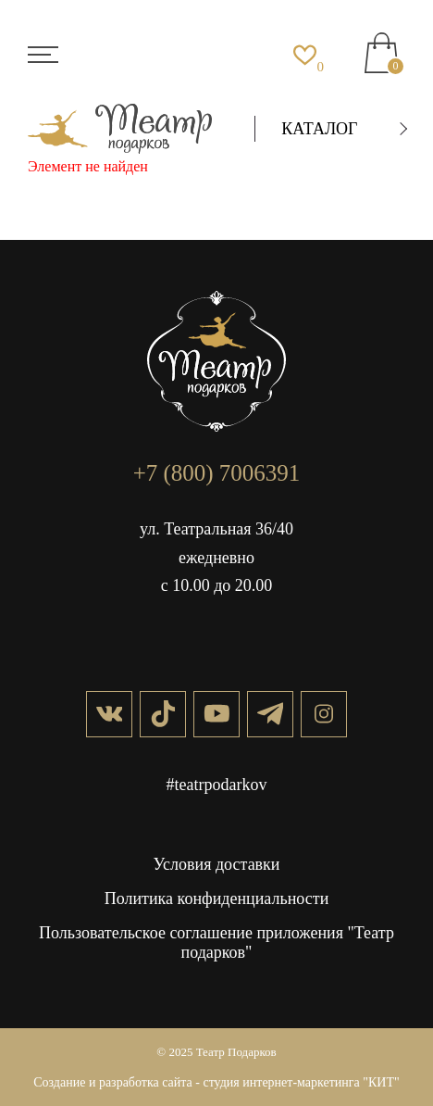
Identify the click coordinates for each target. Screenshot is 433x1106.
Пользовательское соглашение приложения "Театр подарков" (216, 943)
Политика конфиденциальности (217, 898)
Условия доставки (216, 864)
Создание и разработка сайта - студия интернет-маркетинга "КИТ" (216, 1082)
